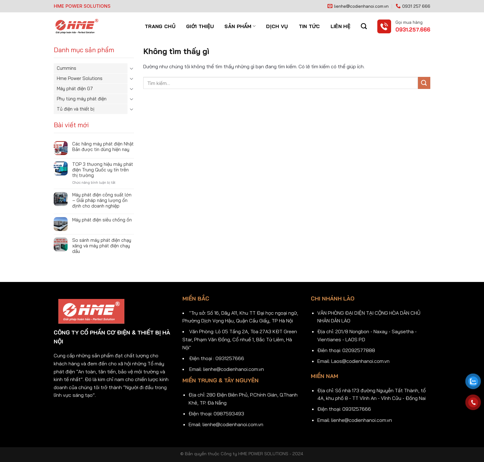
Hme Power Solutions (79, 78)
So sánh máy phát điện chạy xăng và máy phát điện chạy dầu (101, 245)
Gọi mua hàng (409, 22)
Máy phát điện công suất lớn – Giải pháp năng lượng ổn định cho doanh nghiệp (101, 200)
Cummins (66, 68)
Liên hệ (340, 26)
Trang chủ (160, 26)
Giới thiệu (200, 26)
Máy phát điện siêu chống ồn (102, 220)
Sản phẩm (240, 26)
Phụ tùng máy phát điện (81, 99)
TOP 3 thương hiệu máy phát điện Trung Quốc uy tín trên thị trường (102, 170)
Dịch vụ (277, 26)
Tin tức (309, 26)
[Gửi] (424, 83)
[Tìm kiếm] (364, 26)
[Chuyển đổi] (131, 68)
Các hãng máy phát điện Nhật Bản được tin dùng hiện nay (103, 146)
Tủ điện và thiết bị (75, 109)
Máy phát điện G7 (75, 88)
